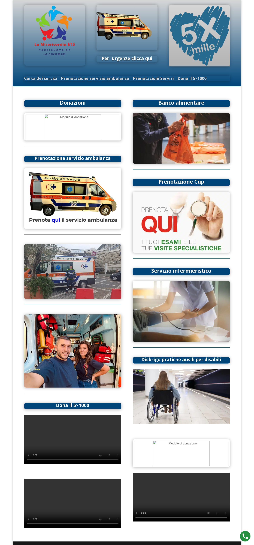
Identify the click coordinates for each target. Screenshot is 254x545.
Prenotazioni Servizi (153, 79)
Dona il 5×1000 (192, 79)
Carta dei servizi (40, 79)
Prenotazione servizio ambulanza (95, 79)
